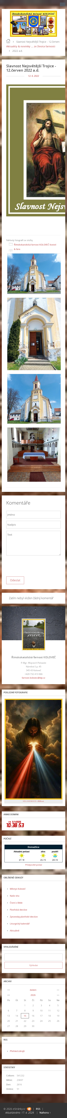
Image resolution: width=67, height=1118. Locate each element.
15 (25, 1015)
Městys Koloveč (18, 888)
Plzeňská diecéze (18, 909)
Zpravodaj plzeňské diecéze (24, 916)
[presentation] (33, 565)
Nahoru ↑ (45, 1112)
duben (33, 989)
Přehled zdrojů (17, 1051)
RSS (38, 1109)
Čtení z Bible (16, 902)
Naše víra (14, 895)
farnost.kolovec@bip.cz (33, 677)
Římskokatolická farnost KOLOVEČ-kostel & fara (35, 247)
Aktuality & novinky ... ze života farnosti (30, 46)
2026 (33, 995)
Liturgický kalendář (20, 923)
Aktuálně (14, 930)
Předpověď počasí (33, 864)
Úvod (8, 41)
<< (8, 989)
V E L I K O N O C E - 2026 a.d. (33, 801)
